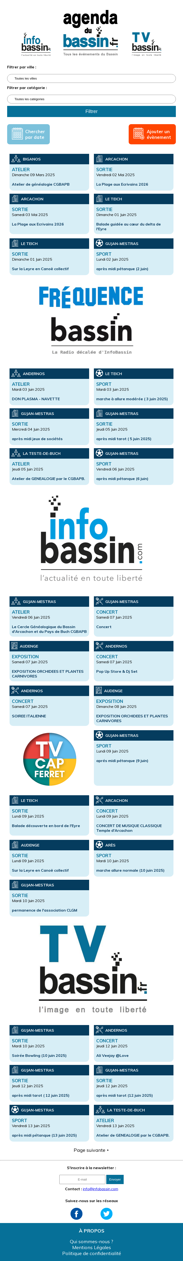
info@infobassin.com (100, 1188)
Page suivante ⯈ (91, 1150)
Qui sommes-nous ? (91, 1241)
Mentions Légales (91, 1247)
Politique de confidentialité (91, 1253)
